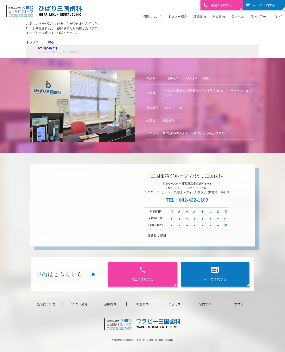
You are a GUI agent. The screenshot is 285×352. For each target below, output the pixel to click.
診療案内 (199, 16)
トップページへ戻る (40, 42)
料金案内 (218, 16)
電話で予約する (221, 5)
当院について (152, 16)
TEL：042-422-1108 (187, 200)
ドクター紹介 (177, 16)
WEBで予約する (264, 5)
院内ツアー (258, 16)
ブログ (277, 16)
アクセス (237, 16)
